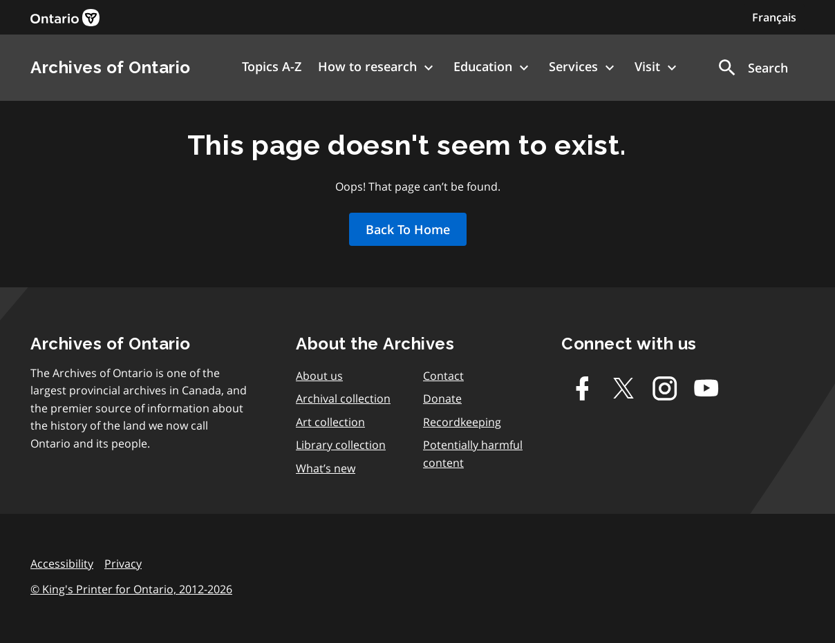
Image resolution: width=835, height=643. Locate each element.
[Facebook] (582, 388)
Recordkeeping (462, 422)
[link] (65, 17)
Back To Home (408, 229)
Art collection (330, 422)
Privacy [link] (123, 563)
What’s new (325, 468)
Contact (443, 375)
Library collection (341, 444)
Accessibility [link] (61, 563)
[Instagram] (665, 388)
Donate (442, 398)
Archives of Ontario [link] (110, 67)
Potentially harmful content (473, 453)
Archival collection (343, 398)
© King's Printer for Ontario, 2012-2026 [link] (131, 589)
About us (319, 375)
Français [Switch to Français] (774, 17)
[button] (752, 68)
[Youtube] (706, 388)
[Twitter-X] (623, 388)
